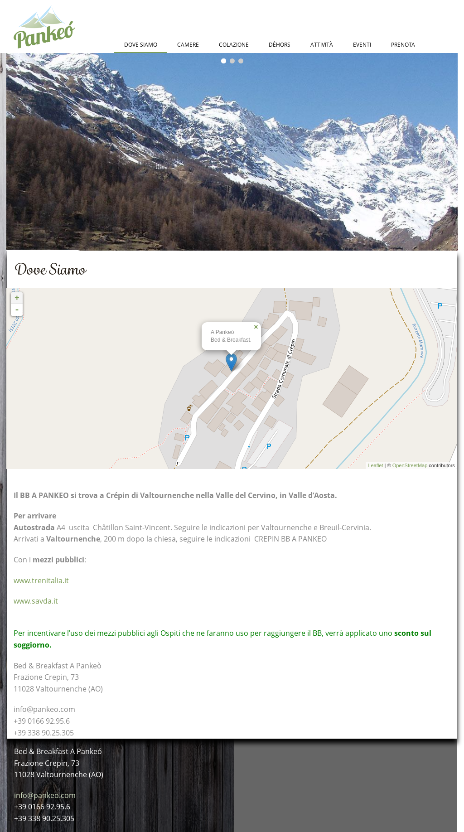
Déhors (279, 44)
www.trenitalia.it (41, 580)
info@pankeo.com (45, 795)
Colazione (234, 44)
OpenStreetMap (410, 465)
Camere (188, 44)
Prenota (403, 44)
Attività (321, 44)
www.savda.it (36, 601)
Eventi (362, 44)
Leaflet (375, 465)
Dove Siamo (140, 44)
